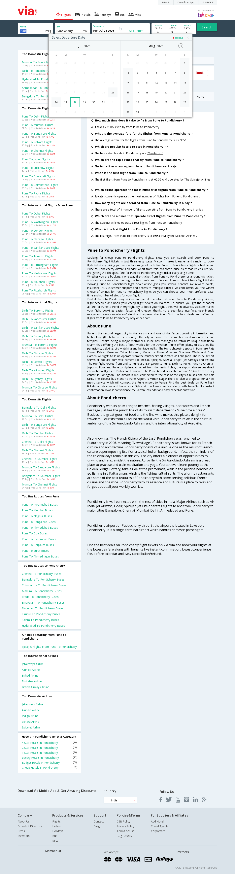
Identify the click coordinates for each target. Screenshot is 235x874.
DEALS (165, 2)
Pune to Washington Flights (40, 222)
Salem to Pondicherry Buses (40, 620)
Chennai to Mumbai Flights (39, 459)
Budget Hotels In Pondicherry (49, 762)
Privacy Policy (125, 826)
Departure (98, 26)
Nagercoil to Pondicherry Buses (42, 608)
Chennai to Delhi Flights (37, 442)
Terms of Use (125, 831)
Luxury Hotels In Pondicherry (49, 757)
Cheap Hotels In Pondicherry (49, 767)
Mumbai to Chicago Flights (39, 387)
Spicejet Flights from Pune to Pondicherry (49, 647)
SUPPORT (207, 2)
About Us (24, 821)
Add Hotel (157, 821)
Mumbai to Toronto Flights (39, 345)
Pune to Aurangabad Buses (40, 504)
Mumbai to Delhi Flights (37, 416)
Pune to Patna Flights (36, 193)
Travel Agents (160, 826)
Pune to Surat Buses (35, 551)
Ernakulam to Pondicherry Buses (43, 602)
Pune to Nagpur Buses (37, 516)
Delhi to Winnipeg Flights (38, 370)
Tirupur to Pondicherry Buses (41, 614)
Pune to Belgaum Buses (38, 545)
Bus (54, 836)
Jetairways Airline (33, 664)
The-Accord (155, 153)
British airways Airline (35, 687)
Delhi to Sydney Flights (37, 379)
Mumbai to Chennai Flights (39, 484)
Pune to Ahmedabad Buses (40, 527)
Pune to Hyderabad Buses (39, 539)
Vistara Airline (30, 721)
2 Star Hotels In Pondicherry (49, 748)
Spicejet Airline (31, 727)
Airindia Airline (31, 670)
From (23, 26)
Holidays (57, 831)
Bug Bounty (124, 836)
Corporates (158, 831)
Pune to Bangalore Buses (39, 522)
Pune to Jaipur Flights (36, 159)
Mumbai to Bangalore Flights (41, 467)
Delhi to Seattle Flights (37, 362)
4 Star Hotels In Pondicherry (49, 743)
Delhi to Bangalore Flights (39, 424)
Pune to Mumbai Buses (37, 510)
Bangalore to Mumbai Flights (41, 476)
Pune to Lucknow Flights (38, 168)
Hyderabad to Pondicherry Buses (43, 625)
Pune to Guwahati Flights (38, 176)
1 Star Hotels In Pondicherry (49, 753)
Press (21, 831)
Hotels (56, 826)
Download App (186, 2)
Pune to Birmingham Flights (40, 265)
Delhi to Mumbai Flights (37, 433)
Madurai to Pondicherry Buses (42, 591)
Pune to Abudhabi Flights (38, 282)
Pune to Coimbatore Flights (40, 185)
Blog (97, 826)
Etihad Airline (30, 675)
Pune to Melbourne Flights (39, 273)
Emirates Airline (32, 681)
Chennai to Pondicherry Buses (41, 574)
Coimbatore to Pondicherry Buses (44, 585)
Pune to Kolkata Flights (37, 142)
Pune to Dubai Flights (36, 213)
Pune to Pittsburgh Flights (39, 290)
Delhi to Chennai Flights (37, 450)
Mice (55, 840)
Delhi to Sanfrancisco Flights (40, 327)
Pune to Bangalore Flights (39, 133)
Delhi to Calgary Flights (37, 336)
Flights (56, 821)
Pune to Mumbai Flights (37, 125)
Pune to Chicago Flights (37, 239)
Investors (24, 836)
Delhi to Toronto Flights (37, 310)
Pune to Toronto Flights (37, 256)
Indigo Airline (30, 716)
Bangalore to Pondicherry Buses (43, 579)
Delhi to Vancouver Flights (39, 319)
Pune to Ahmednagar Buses (40, 556)
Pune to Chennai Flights (37, 150)
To (58, 26)
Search (207, 27)
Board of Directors (30, 826)
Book (200, 73)
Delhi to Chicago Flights (37, 353)
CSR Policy (123, 821)
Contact (99, 821)
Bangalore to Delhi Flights (39, 407)
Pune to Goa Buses (35, 533)
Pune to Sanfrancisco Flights (40, 248)
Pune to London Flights (37, 230)
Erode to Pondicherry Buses (40, 597)
